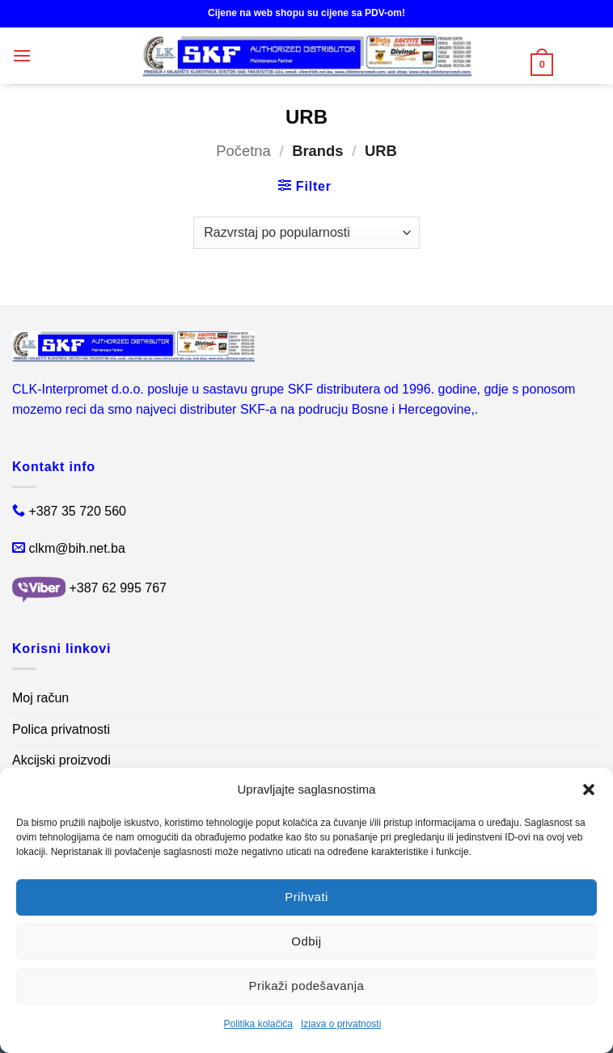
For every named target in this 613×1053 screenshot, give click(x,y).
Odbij (306, 941)
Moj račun (40, 698)
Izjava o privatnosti (341, 1024)
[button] (589, 789)
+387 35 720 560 (77, 511)
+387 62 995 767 (118, 588)
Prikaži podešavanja (307, 985)
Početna (243, 150)
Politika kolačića (258, 1024)
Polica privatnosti (61, 729)
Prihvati (306, 896)
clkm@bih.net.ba (76, 548)
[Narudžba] (306, 233)
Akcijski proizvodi (61, 760)
